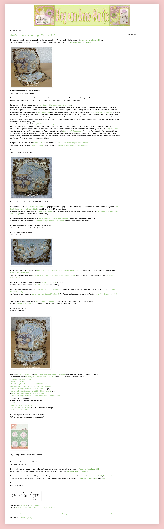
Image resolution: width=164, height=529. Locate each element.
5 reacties (37, 505)
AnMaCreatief (20, 508)
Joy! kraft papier (44, 112)
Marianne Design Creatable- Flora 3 (47, 289)
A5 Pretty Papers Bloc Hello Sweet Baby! (40, 377)
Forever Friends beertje (37, 207)
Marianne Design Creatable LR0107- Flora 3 (27, 389)
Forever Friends (39, 143)
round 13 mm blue (42, 285)
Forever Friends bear (45, 211)
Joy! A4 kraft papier (18, 381)
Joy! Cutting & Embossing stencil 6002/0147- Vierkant (31, 386)
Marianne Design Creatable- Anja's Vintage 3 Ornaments (58, 270)
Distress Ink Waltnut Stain (20, 410)
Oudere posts (115, 514)
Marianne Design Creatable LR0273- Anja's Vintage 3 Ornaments (35, 396)
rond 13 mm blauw (49, 282)
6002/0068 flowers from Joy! (106, 294)
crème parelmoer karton (45, 301)
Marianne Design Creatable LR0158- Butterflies (28, 393)
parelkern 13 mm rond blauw (21, 405)
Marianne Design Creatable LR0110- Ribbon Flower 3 (31, 391)
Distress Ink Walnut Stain (102, 112)
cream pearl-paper (24, 303)
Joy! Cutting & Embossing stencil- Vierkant (55, 105)
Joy (47, 508)
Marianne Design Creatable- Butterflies (53, 218)
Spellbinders (52, 508)
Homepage (66, 514)
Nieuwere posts (16, 514)
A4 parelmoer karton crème (21, 379)
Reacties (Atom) (26, 518)
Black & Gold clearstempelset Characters (72, 143)
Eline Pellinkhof (30, 508)
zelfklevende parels (18, 403)
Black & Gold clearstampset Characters (74, 145)
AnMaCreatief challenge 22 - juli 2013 (33, 35)
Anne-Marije (23, 505)
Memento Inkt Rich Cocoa (20, 408)
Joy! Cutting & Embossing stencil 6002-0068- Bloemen (31, 384)
